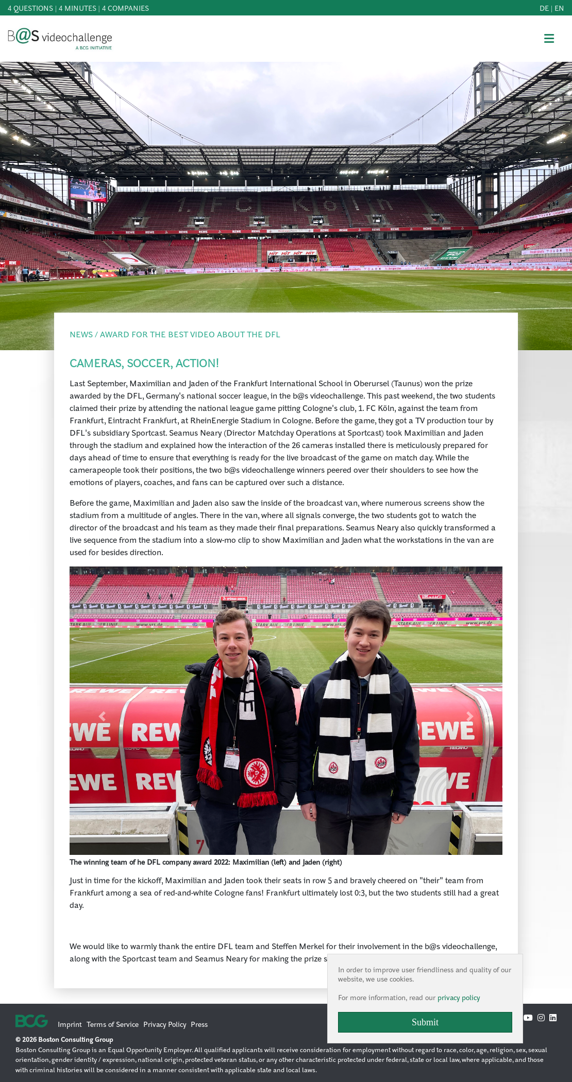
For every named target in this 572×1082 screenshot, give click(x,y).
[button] (102, 716)
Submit (425, 1022)
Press (199, 1023)
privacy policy (459, 997)
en (559, 7)
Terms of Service (113, 1023)
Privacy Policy (164, 1023)
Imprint (70, 1023)
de (544, 7)
